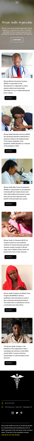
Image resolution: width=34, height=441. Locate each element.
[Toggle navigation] (17, 2)
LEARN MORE (17, 40)
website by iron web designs (10, 435)
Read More (10, 98)
